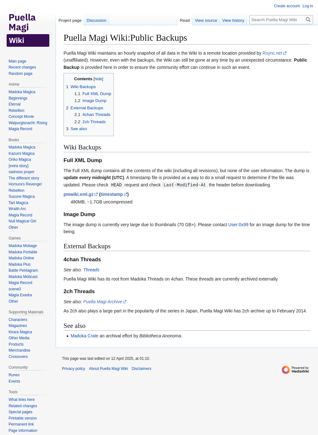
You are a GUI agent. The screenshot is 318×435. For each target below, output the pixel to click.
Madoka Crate (84, 335)
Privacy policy (73, 368)
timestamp (112, 193)
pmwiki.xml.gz (79, 193)
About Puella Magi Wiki (108, 368)
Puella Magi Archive (102, 301)
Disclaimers (141, 368)
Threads (91, 269)
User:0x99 (238, 224)
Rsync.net (272, 53)
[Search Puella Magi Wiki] (281, 19)
